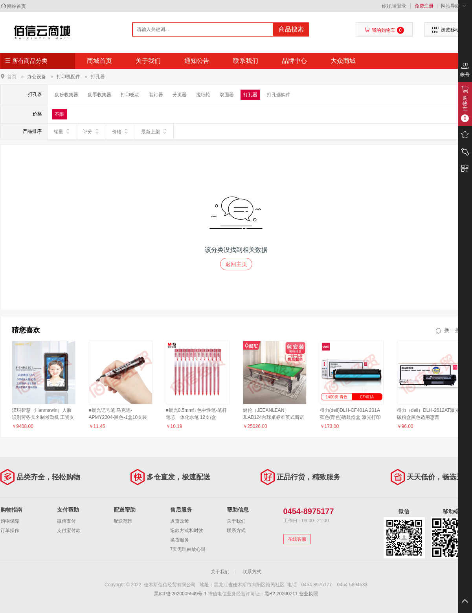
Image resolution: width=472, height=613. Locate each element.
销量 (62, 131)
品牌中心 (294, 60)
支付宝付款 (69, 530)
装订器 (156, 94)
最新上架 (154, 131)
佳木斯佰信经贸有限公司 (42, 32)
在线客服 (297, 539)
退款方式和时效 (186, 530)
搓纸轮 (203, 94)
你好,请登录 (394, 6)
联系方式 (236, 530)
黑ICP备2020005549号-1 (180, 593)
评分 (91, 131)
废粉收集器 (66, 94)
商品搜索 (291, 29)
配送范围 (123, 521)
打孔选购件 (278, 94)
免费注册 (424, 6)
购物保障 (9, 521)
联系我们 (245, 60)
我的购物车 (384, 30)
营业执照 (308, 593)
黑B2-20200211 (281, 593)
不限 (59, 114)
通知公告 (196, 60)
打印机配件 (68, 76)
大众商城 (343, 60)
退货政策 (179, 521)
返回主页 (236, 264)
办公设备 (36, 76)
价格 (120, 131)
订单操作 (9, 530)
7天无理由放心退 (188, 549)
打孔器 (98, 76)
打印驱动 (130, 94)
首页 (12, 76)
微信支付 (66, 521)
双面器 (227, 94)
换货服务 (179, 540)
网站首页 (16, 6)
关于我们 (148, 60)
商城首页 (99, 60)
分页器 (180, 94)
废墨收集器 (99, 94)
